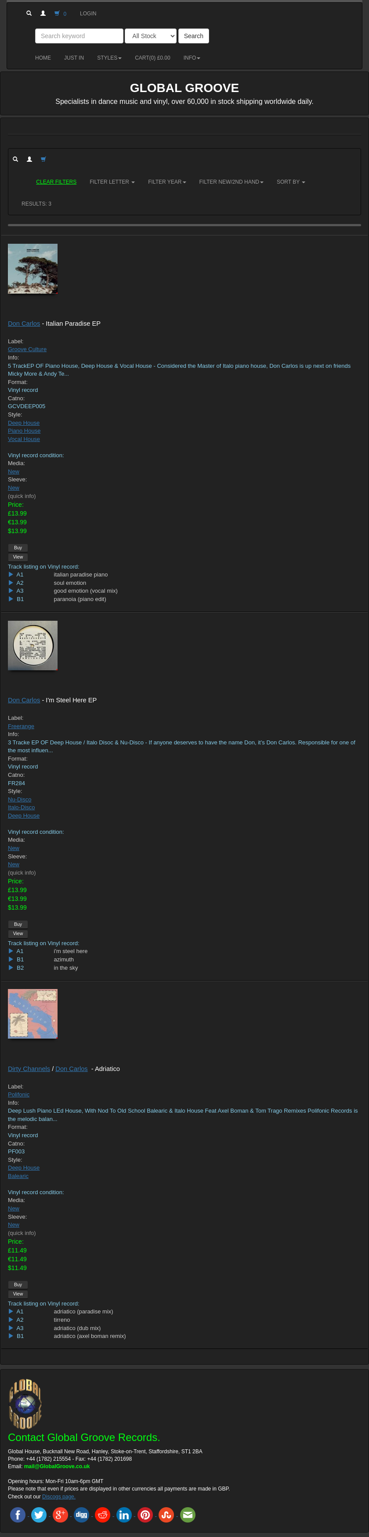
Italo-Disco (21, 807)
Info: (13, 357)
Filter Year (167, 182)
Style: (15, 414)
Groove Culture (27, 349)
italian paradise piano (81, 574)
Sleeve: (17, 479)
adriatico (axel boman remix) (90, 1336)
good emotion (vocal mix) (86, 590)
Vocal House (24, 439)
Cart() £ (152, 58)
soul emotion (70, 583)
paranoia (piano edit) (80, 599)
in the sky (66, 967)
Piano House (24, 430)
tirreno (62, 1319)
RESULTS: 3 (36, 204)
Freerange (21, 726)
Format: (18, 382)
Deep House (24, 423)
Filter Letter (112, 182)
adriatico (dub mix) (77, 1328)
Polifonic (18, 1094)
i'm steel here (71, 951)
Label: (15, 341)
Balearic (18, 1176)
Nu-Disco (19, 799)
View (18, 556)
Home (43, 58)
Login (88, 14)
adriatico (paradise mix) (83, 1311)
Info (192, 58)
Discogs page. (59, 1497)
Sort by (291, 182)
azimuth (64, 959)
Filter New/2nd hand (231, 182)
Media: (16, 463)
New (13, 471)
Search (193, 35)
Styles (109, 58)
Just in (74, 58)
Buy (18, 547)
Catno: (16, 398)
